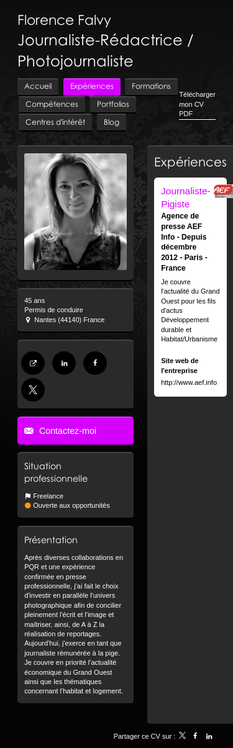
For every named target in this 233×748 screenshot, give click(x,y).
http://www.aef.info (189, 382)
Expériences (190, 161)
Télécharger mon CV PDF (197, 104)
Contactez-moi (66, 431)
